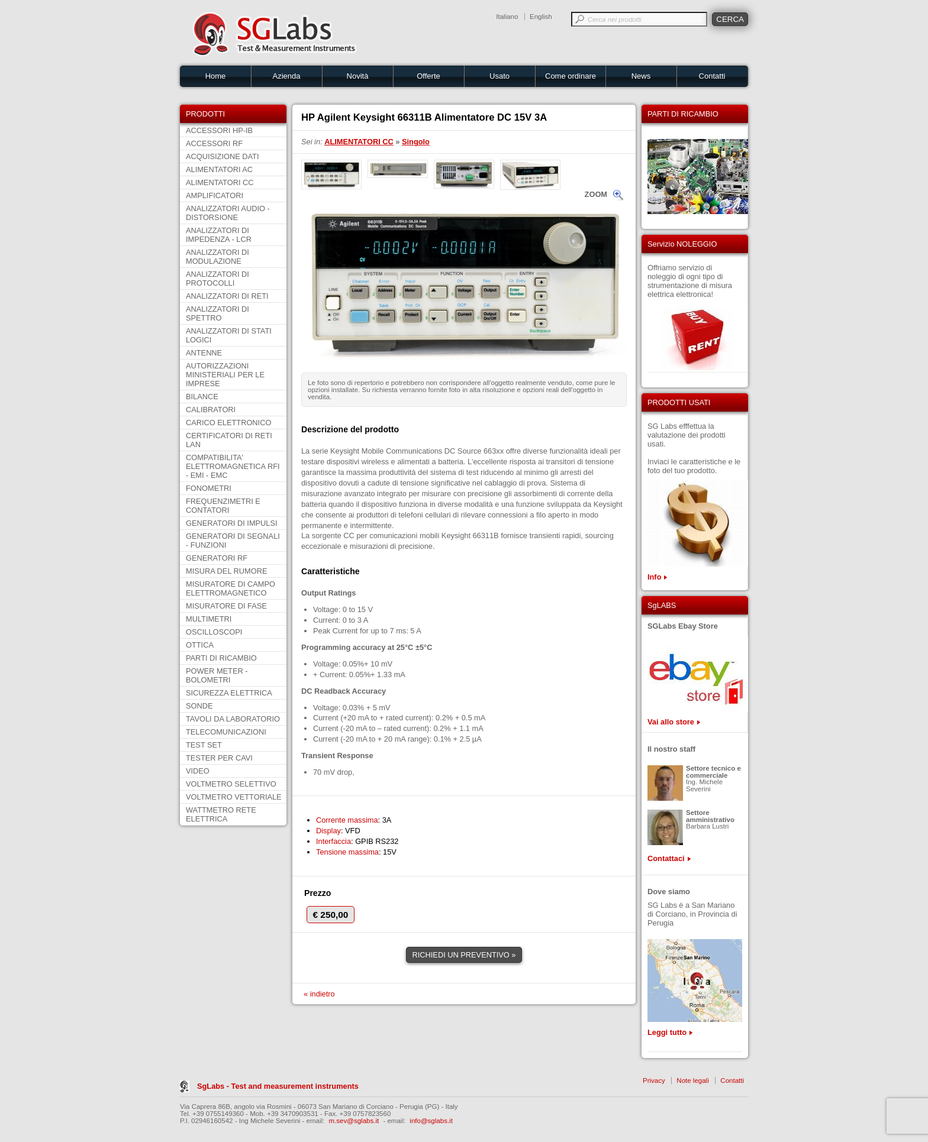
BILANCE (202, 396)
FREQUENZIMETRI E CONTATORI (223, 506)
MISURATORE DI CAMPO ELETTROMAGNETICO (230, 588)
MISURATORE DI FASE (226, 605)
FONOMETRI (208, 488)
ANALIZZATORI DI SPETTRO (217, 313)
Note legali (692, 1080)
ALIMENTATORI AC (219, 169)
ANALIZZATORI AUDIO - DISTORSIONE (228, 213)
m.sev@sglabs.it (354, 1120)
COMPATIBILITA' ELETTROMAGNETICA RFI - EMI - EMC (233, 466)
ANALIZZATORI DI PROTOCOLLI (217, 278)
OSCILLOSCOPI (214, 631)
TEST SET (204, 744)
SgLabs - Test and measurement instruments (278, 1086)
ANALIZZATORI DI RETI (227, 296)
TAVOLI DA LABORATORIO (233, 718)
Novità (358, 76)
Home (215, 76)
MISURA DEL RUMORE (226, 571)
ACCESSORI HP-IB (219, 130)
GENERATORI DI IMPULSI (232, 523)
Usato (499, 76)
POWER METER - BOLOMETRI (217, 675)
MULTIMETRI (208, 618)
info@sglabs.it (431, 1120)
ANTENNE (204, 352)
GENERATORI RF (216, 558)
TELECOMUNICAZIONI (226, 731)
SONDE (199, 705)
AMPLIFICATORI (214, 195)
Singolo (416, 141)
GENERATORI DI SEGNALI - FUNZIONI (233, 540)
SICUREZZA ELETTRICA (229, 692)
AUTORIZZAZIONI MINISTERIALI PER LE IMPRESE (225, 374)
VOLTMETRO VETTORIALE (234, 796)
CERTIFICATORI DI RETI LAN (229, 440)
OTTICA (200, 644)
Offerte (428, 76)
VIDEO (198, 770)
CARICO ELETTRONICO (228, 422)
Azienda (287, 76)
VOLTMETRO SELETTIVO (231, 783)
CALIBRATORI (211, 409)
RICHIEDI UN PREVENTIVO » (464, 954)
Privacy (654, 1080)
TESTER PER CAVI (219, 757)
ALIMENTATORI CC (219, 182)
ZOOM (596, 194)
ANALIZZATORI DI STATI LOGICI (229, 335)
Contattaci (666, 858)
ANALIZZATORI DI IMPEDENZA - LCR (219, 235)
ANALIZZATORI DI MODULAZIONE (217, 257)
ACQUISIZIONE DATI (222, 156)
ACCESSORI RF (214, 143)
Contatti (712, 76)
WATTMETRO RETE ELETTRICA (221, 814)
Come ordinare (570, 76)
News (641, 76)
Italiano (507, 16)
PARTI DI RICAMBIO (221, 658)
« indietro (319, 993)
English (541, 16)
